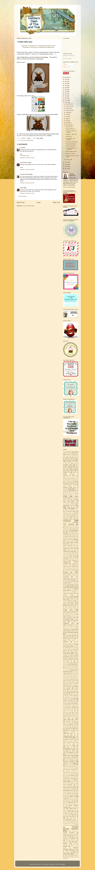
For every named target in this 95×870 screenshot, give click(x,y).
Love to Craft (66, 682)
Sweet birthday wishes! (71, 151)
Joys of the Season (74, 665)
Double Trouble (66, 613)
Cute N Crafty (74, 582)
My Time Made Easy (67, 706)
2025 (66, 81)
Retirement (65, 740)
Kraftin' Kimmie (66, 673)
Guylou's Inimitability (73, 643)
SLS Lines (67, 760)
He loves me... (69, 136)
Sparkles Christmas (69, 762)
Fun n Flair (68, 634)
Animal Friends (74, 479)
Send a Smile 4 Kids (74, 748)
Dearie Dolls (66, 591)
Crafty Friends (72, 556)
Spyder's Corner (68, 764)
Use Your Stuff (68, 837)
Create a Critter (75, 569)
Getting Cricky (68, 637)
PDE (65, 727)
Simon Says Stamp (69, 755)
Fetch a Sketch (68, 626)
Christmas (67, 521)
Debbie (72, 174)
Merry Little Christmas (72, 691)
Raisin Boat (68, 737)
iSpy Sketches (73, 662)
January (68, 159)
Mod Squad (70, 698)
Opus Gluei (74, 712)
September (69, 110)
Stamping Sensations (71, 770)
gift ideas (65, 638)
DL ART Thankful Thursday (69, 606)
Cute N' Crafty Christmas (68, 584)
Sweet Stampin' (72, 786)
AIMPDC (72, 470)
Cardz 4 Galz (67, 508)
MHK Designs (66, 694)
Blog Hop (73, 498)
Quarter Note (75, 736)
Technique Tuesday (69, 795)
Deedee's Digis (72, 593)
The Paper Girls (74, 807)
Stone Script (65, 775)
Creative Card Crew (69, 570)
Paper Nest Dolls (73, 716)
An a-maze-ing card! (70, 146)
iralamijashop (65, 662)
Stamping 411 (75, 769)
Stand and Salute (73, 772)
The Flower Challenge (73, 799)
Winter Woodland (66, 852)
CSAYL (76, 578)
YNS (71, 855)
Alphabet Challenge (68, 473)
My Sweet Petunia (73, 704)
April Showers (66, 484)
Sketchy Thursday (74, 758)
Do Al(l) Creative (72, 608)
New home (73, 709)
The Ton (76, 816)
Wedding (65, 846)
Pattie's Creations (74, 725)
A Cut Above (74, 461)
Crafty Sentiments (73, 560)
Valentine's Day (74, 838)
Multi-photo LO (66, 701)
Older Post (56, 202)
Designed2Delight (66, 596)
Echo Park (72, 617)
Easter (64, 617)
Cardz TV (76, 508)
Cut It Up (69, 581)
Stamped (69, 769)
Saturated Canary (71, 743)
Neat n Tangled (72, 707)
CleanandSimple (74, 530)
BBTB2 (70, 490)
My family (72, 703)
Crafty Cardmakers (72, 552)
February (68, 125)
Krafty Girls (65, 674)
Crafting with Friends (68, 551)
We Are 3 (73, 844)
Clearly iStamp (66, 534)
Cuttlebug (68, 586)
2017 (66, 98)
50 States (75, 457)
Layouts (71, 676)
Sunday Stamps (70, 778)
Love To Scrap (75, 682)
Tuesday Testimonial (72, 831)
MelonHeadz (71, 689)
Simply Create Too (67, 757)
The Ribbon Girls (67, 813)
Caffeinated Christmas (74, 502)
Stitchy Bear (74, 773)
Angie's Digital (67, 479)
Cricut (66, 575)
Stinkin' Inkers (66, 773)
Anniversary (75, 481)
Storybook (72, 775)
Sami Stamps (75, 742)
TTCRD (76, 825)
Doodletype (74, 611)
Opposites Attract (66, 712)
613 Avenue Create (70, 460)
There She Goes (71, 817)
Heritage (67, 647)
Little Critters (31, 95)
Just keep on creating (72, 668)
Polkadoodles (66, 733)
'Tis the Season (67, 451)
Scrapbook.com (66, 745)
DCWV (71, 590)
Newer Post (20, 202)
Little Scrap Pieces (72, 680)
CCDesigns (70, 516)
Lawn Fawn (65, 676)
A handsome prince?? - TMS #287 (71, 149)
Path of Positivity (66, 725)
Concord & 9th (66, 539)
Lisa (21, 147)
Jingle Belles (71, 664)
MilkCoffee (67, 695)
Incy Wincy (67, 658)
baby (71, 488)
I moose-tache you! (70, 128)
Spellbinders (75, 763)
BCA (76, 490)
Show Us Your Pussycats (71, 754)
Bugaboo (73, 501)
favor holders (75, 625)
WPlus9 (66, 855)
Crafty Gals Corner (67, 557)
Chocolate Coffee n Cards (69, 519)
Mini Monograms (74, 695)
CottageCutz (75, 539)
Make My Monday (67, 686)
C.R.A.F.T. (65, 502)
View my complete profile (69, 187)
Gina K (71, 638)
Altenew (73, 475)
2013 (66, 164)
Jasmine (64, 664)
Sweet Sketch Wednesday (68, 783)
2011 (66, 168)
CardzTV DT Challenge (69, 510)
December (68, 104)
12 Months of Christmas (70, 454)
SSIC (74, 764)
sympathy (65, 790)
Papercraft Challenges (71, 721)
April (67, 120)
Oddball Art (65, 710)
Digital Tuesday (68, 605)
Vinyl (70, 841)
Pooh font (72, 734)
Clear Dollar (68, 531)
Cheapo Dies (72, 517)
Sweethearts (74, 789)
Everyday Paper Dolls (69, 620)
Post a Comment (23, 196)
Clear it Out (21, 135)
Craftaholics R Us (73, 543)
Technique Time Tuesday (72, 793)
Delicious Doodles (68, 595)
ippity (74, 661)
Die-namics (71, 599)
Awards (74, 487)
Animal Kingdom (66, 481)
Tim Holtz (72, 820)
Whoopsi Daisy (75, 849)
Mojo (75, 698)
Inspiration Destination (68, 659)
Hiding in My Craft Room (67, 649)
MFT (75, 692)
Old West (73, 710)
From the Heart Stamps (71, 632)
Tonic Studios (70, 822)
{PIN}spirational (74, 452)
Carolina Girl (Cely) (25, 174)
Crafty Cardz (65, 554)
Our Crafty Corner (67, 713)
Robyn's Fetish (66, 742)
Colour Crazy (69, 536)
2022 (66, 87)
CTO (72, 579)
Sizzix (67, 758)
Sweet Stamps (66, 789)
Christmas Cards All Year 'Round (70, 525)
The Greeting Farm (67, 801)
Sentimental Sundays (70, 749)
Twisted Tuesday (67, 835)
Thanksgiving (66, 798)
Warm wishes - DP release (70, 139)
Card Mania (71, 505)
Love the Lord (69, 126)
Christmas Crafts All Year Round (71, 527)
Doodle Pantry (43, 135)
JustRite (72, 670)
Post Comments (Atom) (28, 205)
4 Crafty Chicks (68, 457)
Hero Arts (73, 647)
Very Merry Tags (69, 840)
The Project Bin (72, 811)
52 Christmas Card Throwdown (70, 458)
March (67, 122)
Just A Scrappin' (72, 667)
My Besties (73, 701)
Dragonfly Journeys (69, 614)
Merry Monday (66, 692)
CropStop (71, 578)
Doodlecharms (66, 611)
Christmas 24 (66, 522)
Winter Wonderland (70, 850)
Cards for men (71, 507)
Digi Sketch (71, 602)
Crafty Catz (72, 554)
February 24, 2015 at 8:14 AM (27, 157)
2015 (66, 102)
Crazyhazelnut (67, 569)
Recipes (75, 739)
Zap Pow (64, 858)
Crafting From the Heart (69, 548)
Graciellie (73, 640)
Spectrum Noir (66, 763)
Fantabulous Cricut (68, 623)
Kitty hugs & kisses (70, 153)
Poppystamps (66, 736)
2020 (66, 91)
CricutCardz (66, 576)
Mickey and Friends (74, 694)
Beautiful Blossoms (74, 491)
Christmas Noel (66, 528)
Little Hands (69, 679)
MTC (74, 700)
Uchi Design (76, 835)
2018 (66, 96)
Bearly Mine (65, 491)
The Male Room (75, 804)
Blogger (63, 864)
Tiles (67, 820)
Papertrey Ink (72, 724)
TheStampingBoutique (68, 819)
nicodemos (52, 864)
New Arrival (66, 709)
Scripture (68, 746)
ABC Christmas (69, 466)
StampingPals (65, 772)
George (69, 635)
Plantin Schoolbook (72, 730)
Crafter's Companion (68, 545)
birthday (65, 496)
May (67, 118)
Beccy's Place (68, 493)
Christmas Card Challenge (70, 523)
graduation (65, 641)
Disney (75, 605)
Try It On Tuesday (73, 823)
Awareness (65, 488)
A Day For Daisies (68, 463)
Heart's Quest (75, 646)
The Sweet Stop (67, 816)
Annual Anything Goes (70, 482)
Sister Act (76, 757)
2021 (66, 89)
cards (76, 505)
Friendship (76, 631)
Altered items (66, 476)
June (67, 116)
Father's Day (66, 625)
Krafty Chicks (74, 673)
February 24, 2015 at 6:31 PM (27, 182)
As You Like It (74, 484)
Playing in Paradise (69, 731)
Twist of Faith (72, 834)
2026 (66, 79)
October (68, 108)
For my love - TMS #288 (71, 141)
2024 (66, 83)
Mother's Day (66, 700)
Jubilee (66, 667)
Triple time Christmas (71, 144)
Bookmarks (70, 499)
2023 (66, 85)
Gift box (75, 637)
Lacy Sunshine (74, 674)
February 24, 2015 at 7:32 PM (27, 193)
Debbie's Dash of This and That (68, 55)
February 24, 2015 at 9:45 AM (27, 169)
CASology (72, 514)
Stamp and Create (67, 766)
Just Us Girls (65, 670)
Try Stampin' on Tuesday (68, 825)
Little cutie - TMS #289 (71, 134)
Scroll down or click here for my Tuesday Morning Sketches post (38, 45)
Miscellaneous (68, 697)
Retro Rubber (73, 740)
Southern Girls (73, 760)
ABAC (77, 464)
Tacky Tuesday (73, 790)
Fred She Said (70, 629)
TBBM (74, 792)
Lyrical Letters (69, 683)
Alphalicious (65, 475)
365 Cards (76, 455)
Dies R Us (71, 600)
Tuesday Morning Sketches (70, 828)
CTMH (66, 579)
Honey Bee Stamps (68, 652)
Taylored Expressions (67, 792)
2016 (66, 100)
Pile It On (69, 728)
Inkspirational (74, 658)
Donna (21, 187)
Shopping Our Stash (73, 752)
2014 (66, 162)
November (68, 106)
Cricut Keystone (73, 575)
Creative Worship (74, 573)
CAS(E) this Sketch (67, 513)
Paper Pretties (74, 719)
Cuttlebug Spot (72, 587)
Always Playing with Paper (73, 478)
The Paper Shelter (68, 808)
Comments (67, 66)
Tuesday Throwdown (69, 832)
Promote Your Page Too (67, 58)
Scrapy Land (75, 745)
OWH (69, 715)
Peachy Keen (71, 727)
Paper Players (67, 718)
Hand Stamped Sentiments (68, 644)
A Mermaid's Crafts (24, 155)
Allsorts (74, 472)
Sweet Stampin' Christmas (69, 787)
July (67, 114)
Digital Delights (74, 604)
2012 (66, 166)
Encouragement (67, 619)
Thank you (72, 796)
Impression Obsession (73, 656)
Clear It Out (23, 140)
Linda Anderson (24, 162)
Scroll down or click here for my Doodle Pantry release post (38, 47)
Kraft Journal (74, 671)
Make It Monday (73, 685)
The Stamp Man (73, 814)
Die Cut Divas (66, 597)
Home (39, 202)
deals (76, 590)
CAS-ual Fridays (72, 511)
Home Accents (73, 650)
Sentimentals (66, 751)
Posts (66, 64)
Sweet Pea (73, 781)
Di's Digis (74, 596)
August (68, 112)
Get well (76, 635)
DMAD (64, 608)
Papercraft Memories (67, 722)
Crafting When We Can (69, 549)
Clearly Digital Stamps (72, 533)
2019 (66, 93)
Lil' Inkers (70, 677)
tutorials (64, 834)
